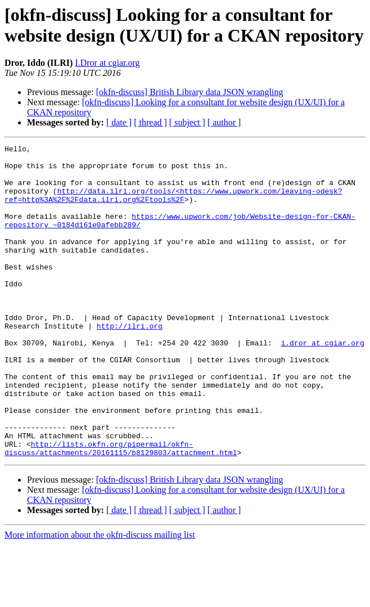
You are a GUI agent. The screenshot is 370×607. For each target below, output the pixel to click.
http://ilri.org (130, 363)
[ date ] (119, 122)
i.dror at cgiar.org (322, 383)
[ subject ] (187, 122)
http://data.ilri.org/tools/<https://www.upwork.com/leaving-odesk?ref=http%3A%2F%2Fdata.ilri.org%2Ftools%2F (173, 206)
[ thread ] (150, 122)
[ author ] (224, 122)
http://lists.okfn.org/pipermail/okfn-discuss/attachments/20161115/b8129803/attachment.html (120, 510)
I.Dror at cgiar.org (107, 63)
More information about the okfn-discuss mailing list (99, 597)
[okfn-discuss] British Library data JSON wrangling (189, 92)
